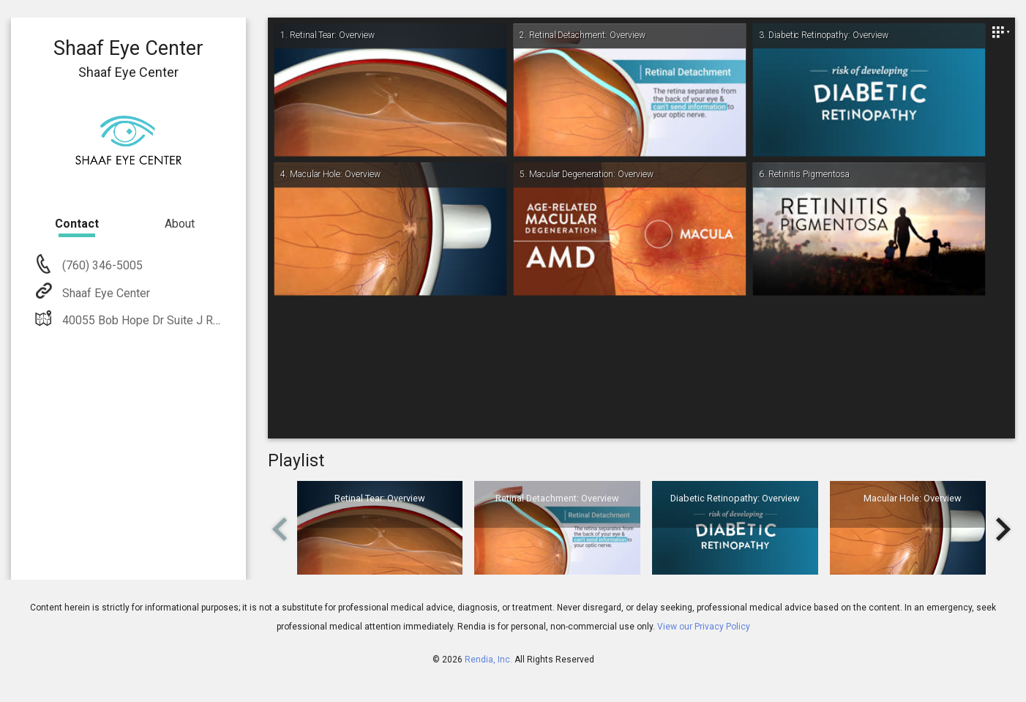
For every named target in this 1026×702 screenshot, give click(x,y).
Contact (77, 224)
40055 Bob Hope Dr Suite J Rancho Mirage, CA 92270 (198, 320)
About (180, 224)
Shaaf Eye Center (104, 293)
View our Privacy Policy (703, 626)
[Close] (1000, 32)
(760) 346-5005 (101, 265)
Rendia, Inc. (488, 659)
